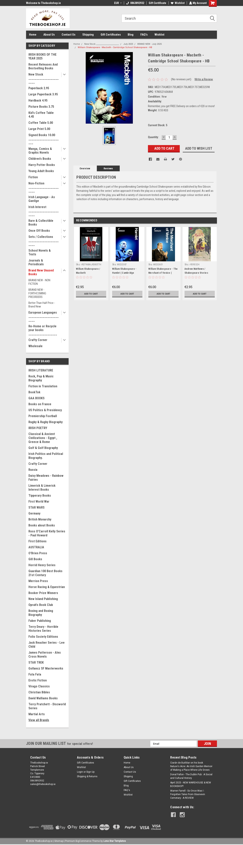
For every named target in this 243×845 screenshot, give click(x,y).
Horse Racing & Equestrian (46, 587)
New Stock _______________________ (43, 78)
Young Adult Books (41, 171)
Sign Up (90, 771)
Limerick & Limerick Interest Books (41, 487)
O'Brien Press (37, 553)
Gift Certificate (157, 3)
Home (32, 34)
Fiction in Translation (42, 386)
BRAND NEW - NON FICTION (39, 282)
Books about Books (41, 525)
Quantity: (153, 137)
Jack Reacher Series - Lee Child (46, 644)
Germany (34, 513)
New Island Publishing (43, 599)
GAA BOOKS (36, 398)
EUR (117, 3)
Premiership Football (42, 416)
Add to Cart (91, 293)
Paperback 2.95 (38, 88)
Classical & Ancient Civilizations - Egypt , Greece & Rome (42, 438)
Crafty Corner (37, 340)
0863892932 (135, 3)
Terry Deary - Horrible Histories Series (43, 629)
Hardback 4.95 (38, 100)
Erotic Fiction (37, 680)
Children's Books (39, 159)
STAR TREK (36, 662)
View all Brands (38, 720)
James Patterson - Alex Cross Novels (44, 654)
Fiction (33, 177)
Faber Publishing (39, 621)
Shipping (88, 34)
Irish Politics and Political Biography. (45, 456)
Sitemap (58, 841)
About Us (49, 34)
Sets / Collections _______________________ (43, 240)
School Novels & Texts (39, 252)
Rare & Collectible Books (40, 222)
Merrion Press (38, 581)
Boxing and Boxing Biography (40, 613)
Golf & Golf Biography (43, 448)
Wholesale (35, 346)
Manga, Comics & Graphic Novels (40, 150)
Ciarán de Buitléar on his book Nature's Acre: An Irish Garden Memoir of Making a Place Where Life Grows (191, 766)
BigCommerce (83, 841)
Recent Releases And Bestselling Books (43, 66)
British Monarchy (39, 519)
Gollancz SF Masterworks (45, 668)
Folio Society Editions (43, 637)
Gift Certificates (111, 34)
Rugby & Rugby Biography (45, 422)
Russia (32, 470)
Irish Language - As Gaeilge (41, 199)
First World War (38, 501)
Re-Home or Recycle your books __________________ (42, 330)
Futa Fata (34, 674)
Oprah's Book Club (40, 605)
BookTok (34, 392)
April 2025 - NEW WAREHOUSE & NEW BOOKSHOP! (190, 784)
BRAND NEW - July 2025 (149, 44)
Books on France (39, 404)
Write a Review (203, 79)
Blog (130, 34)
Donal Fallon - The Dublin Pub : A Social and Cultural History (191, 776)
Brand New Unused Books (41, 272)
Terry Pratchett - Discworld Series (47, 706)
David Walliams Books (43, 698)
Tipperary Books (39, 495)
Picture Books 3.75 (41, 107)
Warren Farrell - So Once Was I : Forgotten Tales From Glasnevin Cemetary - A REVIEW (187, 794)
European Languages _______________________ (43, 316)
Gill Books (35, 559)
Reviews (108, 168)
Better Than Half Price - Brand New (41, 304)
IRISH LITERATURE (40, 370)
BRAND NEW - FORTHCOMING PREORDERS (37, 293)
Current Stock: (157, 125)
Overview (85, 168)
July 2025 (128, 44)
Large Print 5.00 (39, 129)
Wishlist (177, 3)
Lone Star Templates (114, 841)
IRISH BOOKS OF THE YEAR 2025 (42, 56)
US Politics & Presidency (45, 410)
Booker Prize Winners (43, 593)
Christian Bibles (39, 692)
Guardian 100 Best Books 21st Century (45, 573)
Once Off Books (39, 231)
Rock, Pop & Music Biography (40, 378)
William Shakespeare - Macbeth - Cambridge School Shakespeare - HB (115, 47)
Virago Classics (39, 686)
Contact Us (68, 34)
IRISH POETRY (37, 428)
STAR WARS (36, 507)
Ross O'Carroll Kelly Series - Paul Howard (46, 533)
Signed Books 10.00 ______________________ (43, 138)
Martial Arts (36, 714)
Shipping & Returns (87, 776)
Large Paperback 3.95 (43, 94)
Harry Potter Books (41, 165)
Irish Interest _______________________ (43, 210)
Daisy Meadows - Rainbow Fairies (45, 478)
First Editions (37, 541)
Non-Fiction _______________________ (43, 187)
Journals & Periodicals (36, 262)
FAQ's (144, 34)
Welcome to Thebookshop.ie (43, 3)
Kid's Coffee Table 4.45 (41, 114)
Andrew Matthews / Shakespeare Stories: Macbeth (196, 272)
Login (80, 771)
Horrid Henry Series (41, 565)
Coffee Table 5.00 (40, 123)
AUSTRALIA (36, 547)
